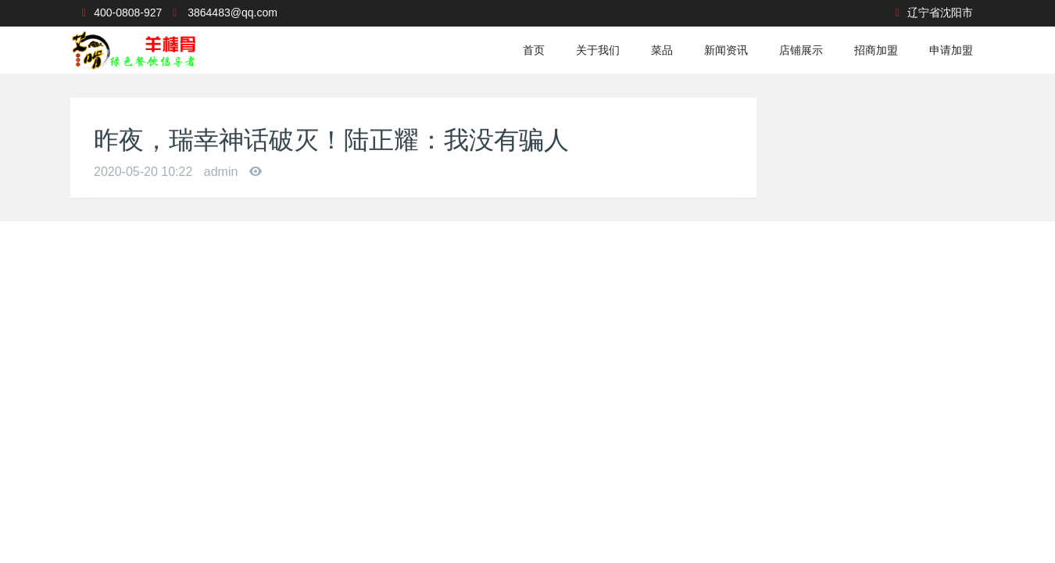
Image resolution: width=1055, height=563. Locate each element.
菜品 (662, 50)
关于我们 (598, 50)
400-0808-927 (128, 12)
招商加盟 (876, 50)
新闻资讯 (726, 50)
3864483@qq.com (232, 12)
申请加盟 (951, 50)
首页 (534, 50)
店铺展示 (801, 50)
